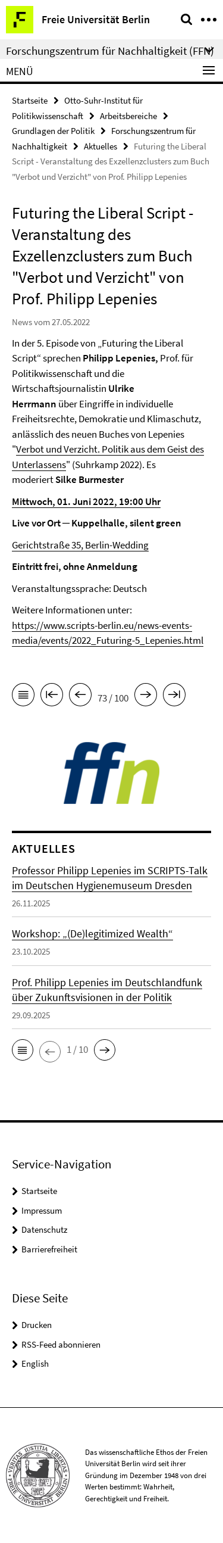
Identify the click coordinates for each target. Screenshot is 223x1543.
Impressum (41, 1210)
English (35, 1363)
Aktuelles (100, 146)
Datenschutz (44, 1229)
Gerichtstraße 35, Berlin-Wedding (80, 544)
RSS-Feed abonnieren (60, 1344)
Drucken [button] (36, 1324)
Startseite (30, 100)
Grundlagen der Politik (53, 130)
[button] (22, 1050)
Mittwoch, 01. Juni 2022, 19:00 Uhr (86, 501)
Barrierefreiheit (49, 1249)
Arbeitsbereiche (128, 115)
